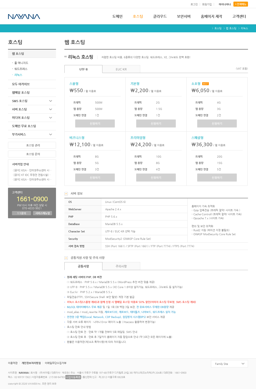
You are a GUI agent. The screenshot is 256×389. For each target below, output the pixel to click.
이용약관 (13, 362)
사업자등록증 (73, 377)
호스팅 (138, 16)
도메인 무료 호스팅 (24, 126)
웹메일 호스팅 (21, 92)
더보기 (51, 164)
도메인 (117, 16)
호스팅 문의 (33, 154)
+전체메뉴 (240, 4)
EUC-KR (121, 69)
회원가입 (207, 4)
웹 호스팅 (231, 28)
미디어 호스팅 (21, 117)
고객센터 (239, 16)
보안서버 (184, 16)
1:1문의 (21, 213)
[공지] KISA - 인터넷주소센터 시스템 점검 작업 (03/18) (33, 170)
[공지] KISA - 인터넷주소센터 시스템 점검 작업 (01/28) (33, 179)
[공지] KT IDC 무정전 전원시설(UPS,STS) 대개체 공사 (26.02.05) (33, 174)
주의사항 (121, 266)
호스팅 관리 (33, 145)
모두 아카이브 (21, 84)
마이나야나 (225, 4)
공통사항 (83, 266)
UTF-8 (83, 69)
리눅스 (18, 74)
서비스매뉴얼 (42, 213)
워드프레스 (20, 68)
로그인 (194, 4)
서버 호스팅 (19, 109)
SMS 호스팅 (19, 101)
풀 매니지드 (21, 62)
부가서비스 (19, 134)
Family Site (221, 363)
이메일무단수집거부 (55, 362)
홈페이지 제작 (211, 16)
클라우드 (160, 16)
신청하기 (95, 123)
